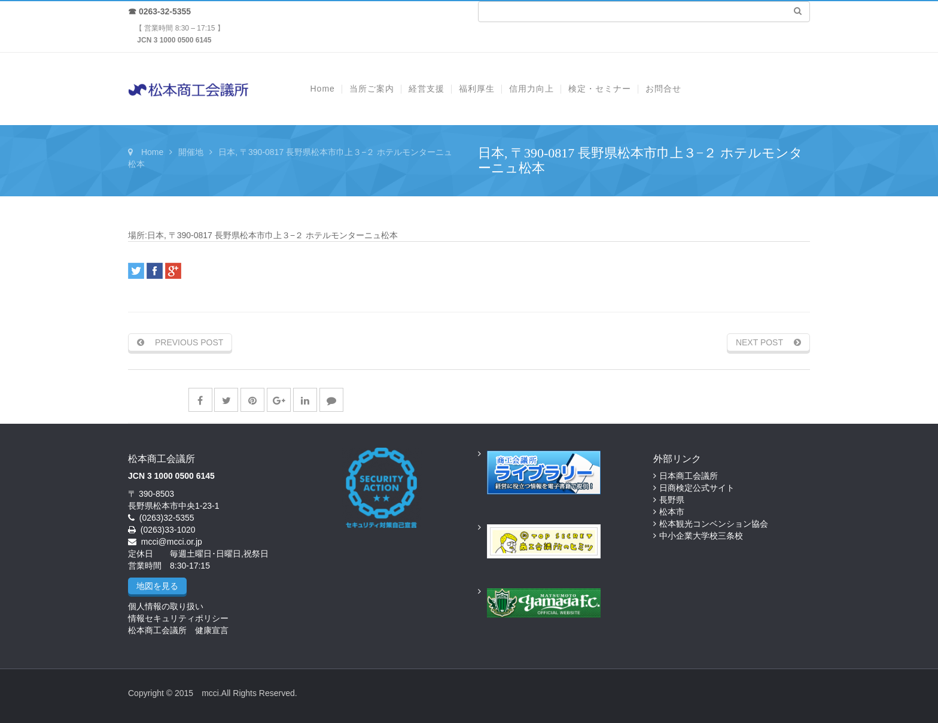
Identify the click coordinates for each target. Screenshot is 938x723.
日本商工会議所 (688, 476)
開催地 (190, 152)
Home (152, 152)
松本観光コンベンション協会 (713, 523)
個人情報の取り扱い (165, 606)
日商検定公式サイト (697, 488)
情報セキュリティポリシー (178, 618)
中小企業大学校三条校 (701, 535)
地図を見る (157, 586)
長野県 (671, 500)
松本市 (671, 512)
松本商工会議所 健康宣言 (178, 630)
